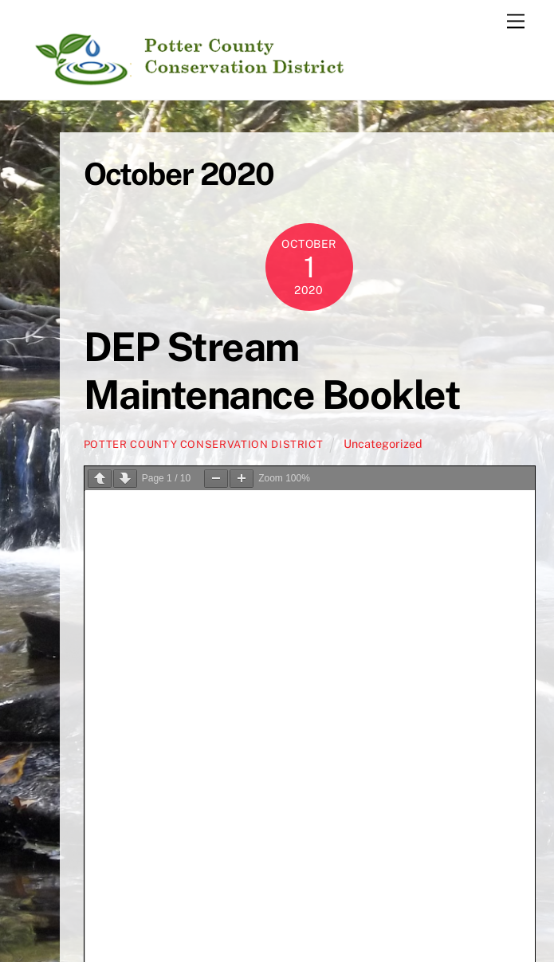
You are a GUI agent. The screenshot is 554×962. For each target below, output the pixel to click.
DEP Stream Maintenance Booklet (272, 371)
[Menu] (516, 21)
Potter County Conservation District (204, 444)
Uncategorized (383, 443)
